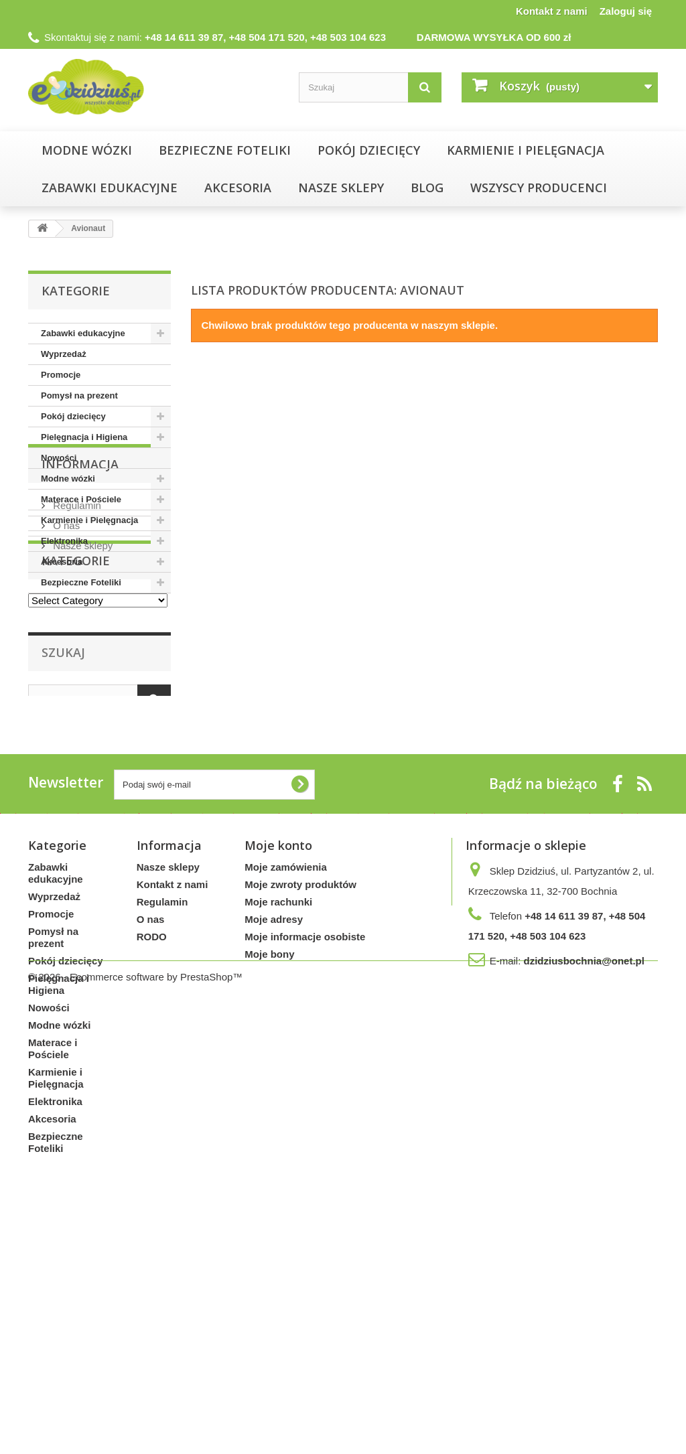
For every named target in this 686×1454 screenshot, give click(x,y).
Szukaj (63, 859)
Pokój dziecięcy (369, 150)
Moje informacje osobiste (305, 1157)
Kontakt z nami (552, 11)
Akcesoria (237, 187)
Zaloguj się (626, 11)
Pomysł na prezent (79, 395)
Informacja (80, 634)
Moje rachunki (278, 1123)
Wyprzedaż (63, 354)
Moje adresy (274, 1140)
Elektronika (64, 541)
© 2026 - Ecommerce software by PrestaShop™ (135, 1417)
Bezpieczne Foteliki (225, 150)
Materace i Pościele (81, 499)
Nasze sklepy (81, 709)
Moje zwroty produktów (300, 1105)
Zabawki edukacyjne (110, 187)
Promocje (60, 375)
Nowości (58, 458)
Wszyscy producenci (538, 187)
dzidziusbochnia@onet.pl (583, 1181)
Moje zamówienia (286, 1088)
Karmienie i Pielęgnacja (525, 150)
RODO (152, 1157)
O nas (65, 689)
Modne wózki (87, 150)
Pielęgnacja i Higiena (84, 437)
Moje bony (269, 1175)
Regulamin (75, 669)
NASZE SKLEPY (341, 187)
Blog (427, 187)
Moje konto (278, 1066)
